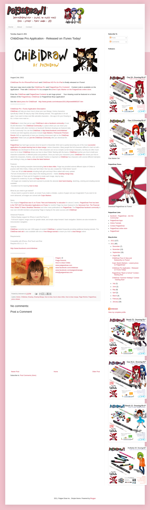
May (114, 290)
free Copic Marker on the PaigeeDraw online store (72, 89)
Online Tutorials (115, 223)
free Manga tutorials (51, 231)
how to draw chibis (49, 167)
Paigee (58, 258)
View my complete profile (117, 312)
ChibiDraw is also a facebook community (50, 123)
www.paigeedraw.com (63, 265)
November (116, 249)
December (116, 246)
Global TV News (20, 207)
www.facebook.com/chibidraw (66, 268)
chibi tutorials (27, 171)
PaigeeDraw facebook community (87, 207)
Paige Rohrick (40, 179)
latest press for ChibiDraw (27, 102)
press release (15, 299)
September (117, 252)
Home (10, 27)
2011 (113, 244)
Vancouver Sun (83, 205)
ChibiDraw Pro (40, 87)
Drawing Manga (39, 297)
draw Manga (76, 231)
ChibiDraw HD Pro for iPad (52, 82)
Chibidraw (24, 297)
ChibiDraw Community (34, 126)
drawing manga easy (66, 174)
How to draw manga (72, 297)
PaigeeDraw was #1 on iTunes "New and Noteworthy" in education (42, 203)
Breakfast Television (34, 207)
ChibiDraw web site (17, 231)
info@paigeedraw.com (64, 272)
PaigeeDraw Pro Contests (59, 87)
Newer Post (15, 372)
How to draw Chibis (62, 263)
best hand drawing (65, 181)
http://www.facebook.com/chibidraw (54, 130)
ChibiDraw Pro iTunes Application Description (28, 109)
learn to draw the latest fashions (38, 159)
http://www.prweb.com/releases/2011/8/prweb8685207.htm (60, 102)
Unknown (114, 309)
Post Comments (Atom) (28, 375)
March (115, 296)
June (114, 287)
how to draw (33, 186)
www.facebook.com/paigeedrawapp (68, 270)
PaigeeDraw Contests (38, 94)
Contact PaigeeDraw (117, 226)
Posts (113, 38)
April (114, 293)
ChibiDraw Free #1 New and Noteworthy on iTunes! (122, 259)
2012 (113, 241)
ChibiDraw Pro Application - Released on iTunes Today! (125, 269)
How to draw (48, 297)
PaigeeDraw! (114, 231)
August (115, 255)
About (19, 27)
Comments (114, 42)
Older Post (96, 372)
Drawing (30, 297)
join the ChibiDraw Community (40, 138)
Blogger (93, 498)
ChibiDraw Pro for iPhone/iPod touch (24, 82)
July (114, 283)
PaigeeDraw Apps (116, 220)
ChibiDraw (22, 94)
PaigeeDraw (26, 97)
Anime (18, 297)
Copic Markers (48, 133)
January (116, 302)
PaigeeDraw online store (118, 228)
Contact (29, 27)
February (116, 299)
